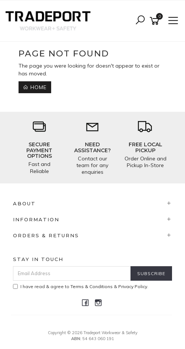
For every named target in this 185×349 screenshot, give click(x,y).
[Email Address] (72, 273)
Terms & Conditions (91, 286)
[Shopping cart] (155, 21)
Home (35, 87)
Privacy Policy (132, 286)
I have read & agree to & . (80, 286)
